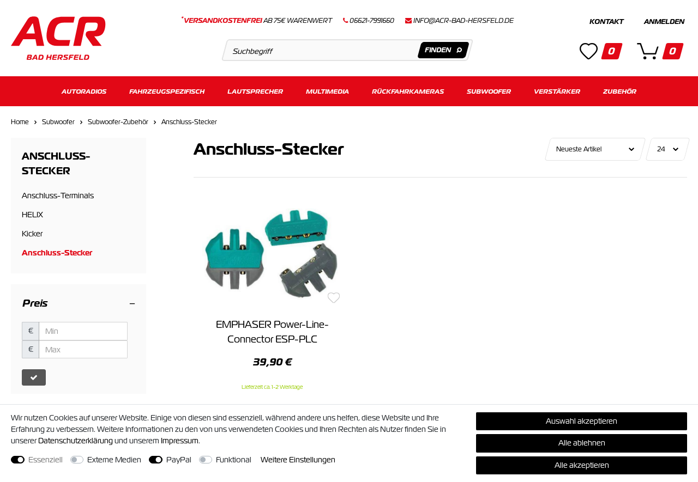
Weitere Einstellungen (298, 460)
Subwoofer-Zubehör (118, 122)
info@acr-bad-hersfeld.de (463, 20)
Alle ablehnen (581, 443)
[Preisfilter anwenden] (34, 377)
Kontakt (606, 21)
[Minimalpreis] (83, 331)
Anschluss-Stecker (189, 122)
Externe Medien (114, 460)
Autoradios (84, 91)
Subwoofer (489, 91)
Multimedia (327, 91)
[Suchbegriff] (347, 50)
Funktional (233, 460)
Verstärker (557, 91)
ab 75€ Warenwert (256, 20)
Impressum (179, 441)
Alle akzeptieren (582, 465)
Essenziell (45, 460)
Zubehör (619, 91)
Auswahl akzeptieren (581, 421)
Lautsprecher (255, 91)
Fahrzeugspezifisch (166, 91)
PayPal (178, 460)
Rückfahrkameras (408, 91)
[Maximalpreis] (83, 349)
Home (20, 122)
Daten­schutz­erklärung (75, 441)
